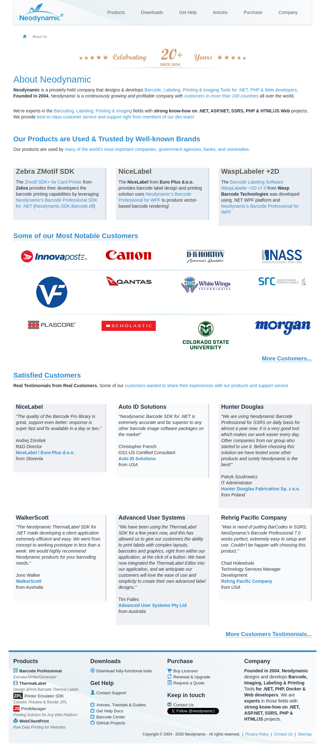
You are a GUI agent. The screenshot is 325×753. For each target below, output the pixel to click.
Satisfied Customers (47, 375)
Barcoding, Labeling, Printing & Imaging (93, 110)
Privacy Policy (257, 734)
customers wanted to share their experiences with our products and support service (206, 385)
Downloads (152, 12)
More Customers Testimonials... (269, 634)
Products (116, 12)
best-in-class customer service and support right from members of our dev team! (115, 116)
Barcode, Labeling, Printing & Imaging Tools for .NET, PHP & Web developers (220, 89)
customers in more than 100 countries (221, 95)
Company (288, 12)
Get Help (188, 12)
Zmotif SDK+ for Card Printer (53, 182)
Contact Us (283, 734)
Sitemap (305, 734)
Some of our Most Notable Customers (75, 236)
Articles (220, 12)
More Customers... (287, 358)
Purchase (253, 12)
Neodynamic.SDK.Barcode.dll (64, 206)
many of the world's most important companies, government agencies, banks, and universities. (157, 149)
